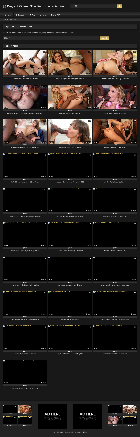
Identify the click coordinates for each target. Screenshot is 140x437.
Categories (21, 15)
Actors (44, 15)
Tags (34, 15)
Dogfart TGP (55, 15)
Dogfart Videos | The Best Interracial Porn (34, 6)
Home (9, 15)
